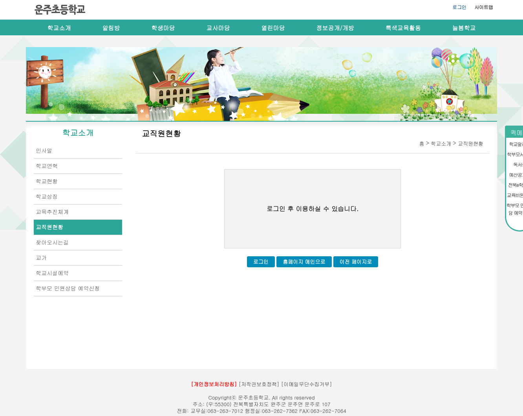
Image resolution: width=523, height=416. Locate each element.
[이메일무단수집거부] (306, 384)
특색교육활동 (403, 28)
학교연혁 (47, 166)
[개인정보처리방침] (214, 384)
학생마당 (163, 28)
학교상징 (47, 196)
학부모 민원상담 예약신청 (68, 288)
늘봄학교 (464, 28)
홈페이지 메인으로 (304, 261)
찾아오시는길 (52, 242)
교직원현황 (49, 227)
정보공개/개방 (335, 28)
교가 (41, 257)
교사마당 (218, 28)
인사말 (44, 150)
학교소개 (59, 28)
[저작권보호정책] (259, 384)
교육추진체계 (52, 211)
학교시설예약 (52, 273)
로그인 (459, 7)
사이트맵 (483, 7)
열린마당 (273, 28)
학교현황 (47, 181)
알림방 (111, 28)
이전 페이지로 (356, 261)
